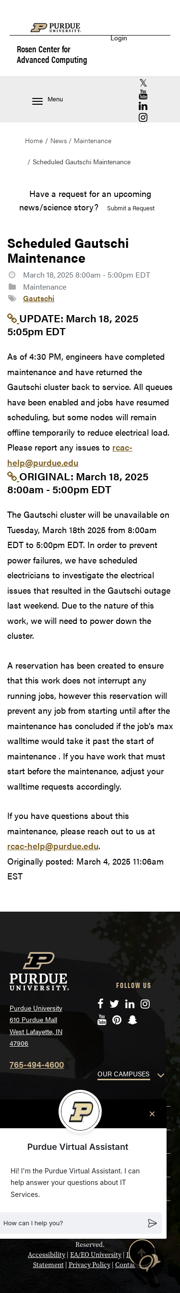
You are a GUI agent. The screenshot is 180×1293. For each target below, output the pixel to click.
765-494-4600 (37, 1064)
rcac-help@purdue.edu (52, 846)
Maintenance (92, 140)
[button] (149, 1262)
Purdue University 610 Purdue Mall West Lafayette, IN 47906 (36, 1025)
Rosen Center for (52, 54)
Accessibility (46, 1254)
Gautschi (38, 298)
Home (34, 140)
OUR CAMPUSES (123, 1073)
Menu (47, 100)
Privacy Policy (89, 1264)
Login (118, 37)
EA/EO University (95, 1254)
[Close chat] (152, 1114)
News (58, 140)
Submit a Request (131, 207)
